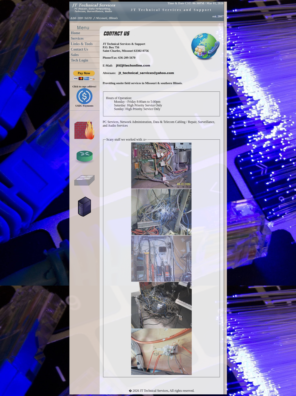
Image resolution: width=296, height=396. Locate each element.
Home (75, 33)
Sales (75, 55)
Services (77, 38)
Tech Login (79, 60)
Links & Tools (82, 44)
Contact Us (79, 49)
